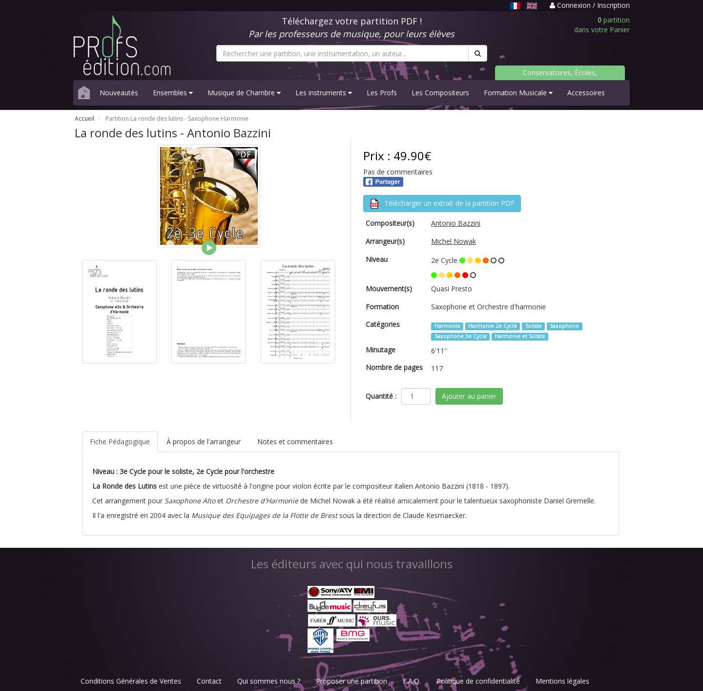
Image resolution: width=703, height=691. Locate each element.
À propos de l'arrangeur (203, 441)
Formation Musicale (518, 92)
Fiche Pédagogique (120, 441)
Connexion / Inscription (590, 5)
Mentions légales (562, 681)
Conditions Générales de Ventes (131, 681)
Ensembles (173, 92)
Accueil (84, 118)
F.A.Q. (412, 681)
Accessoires (586, 92)
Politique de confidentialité (478, 681)
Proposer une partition (351, 681)
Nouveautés (119, 92)
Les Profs (382, 92)
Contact (209, 681)
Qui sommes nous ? (268, 681)
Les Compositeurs (440, 92)
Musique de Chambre (244, 92)
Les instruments (323, 92)
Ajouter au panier (469, 396)
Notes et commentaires (295, 441)
